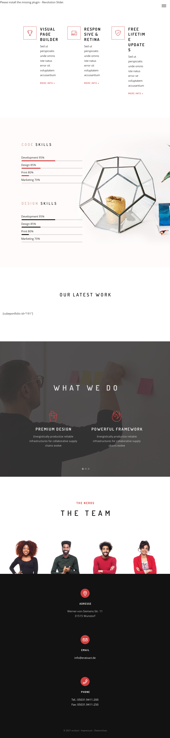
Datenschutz (100, 730)
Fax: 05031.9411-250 (85, 704)
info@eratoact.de (85, 658)
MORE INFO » (47, 83)
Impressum (87, 730)
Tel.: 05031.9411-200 (85, 699)
